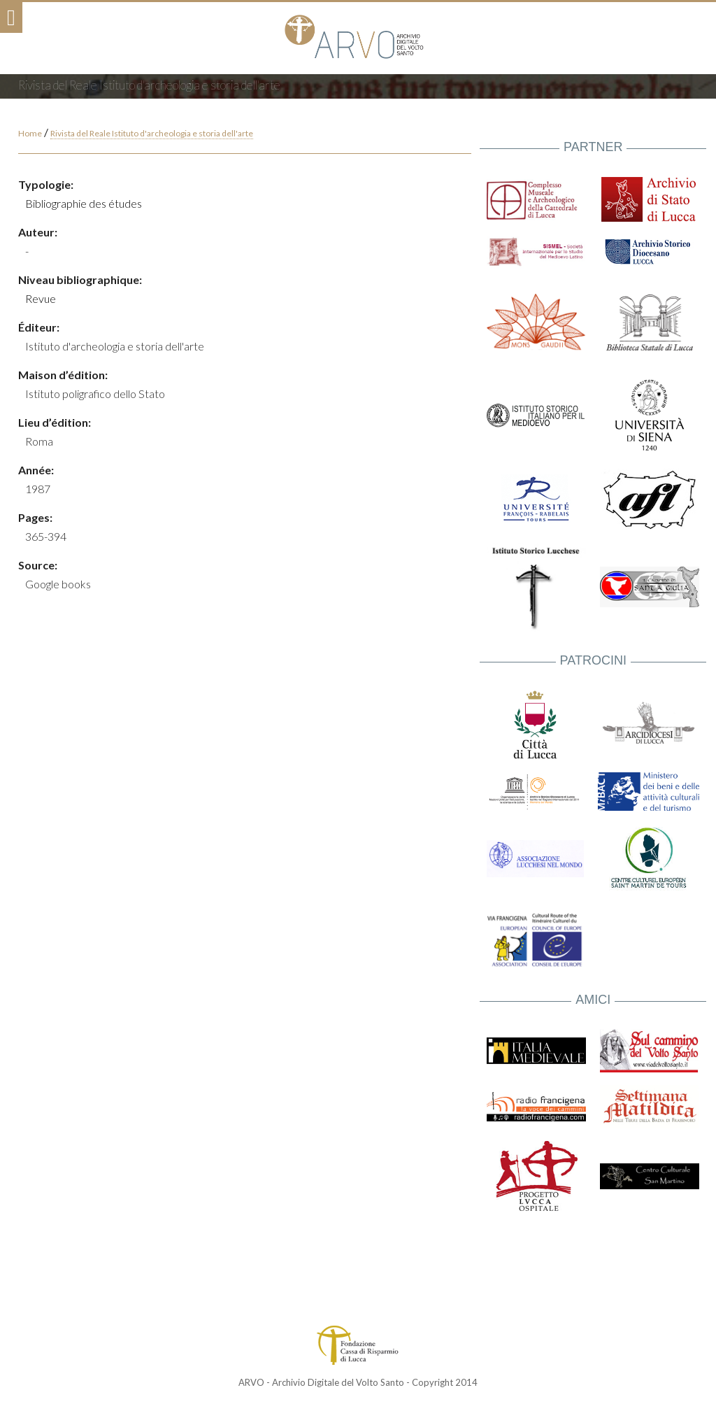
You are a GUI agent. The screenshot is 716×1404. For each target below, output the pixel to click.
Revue (40, 298)
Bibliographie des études (83, 203)
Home (30, 133)
